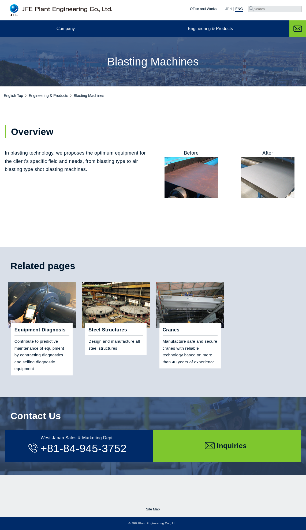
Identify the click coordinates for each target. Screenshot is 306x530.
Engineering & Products (210, 28)
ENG (239, 9)
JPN (228, 9)
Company (66, 28)
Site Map (153, 509)
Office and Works (203, 9)
